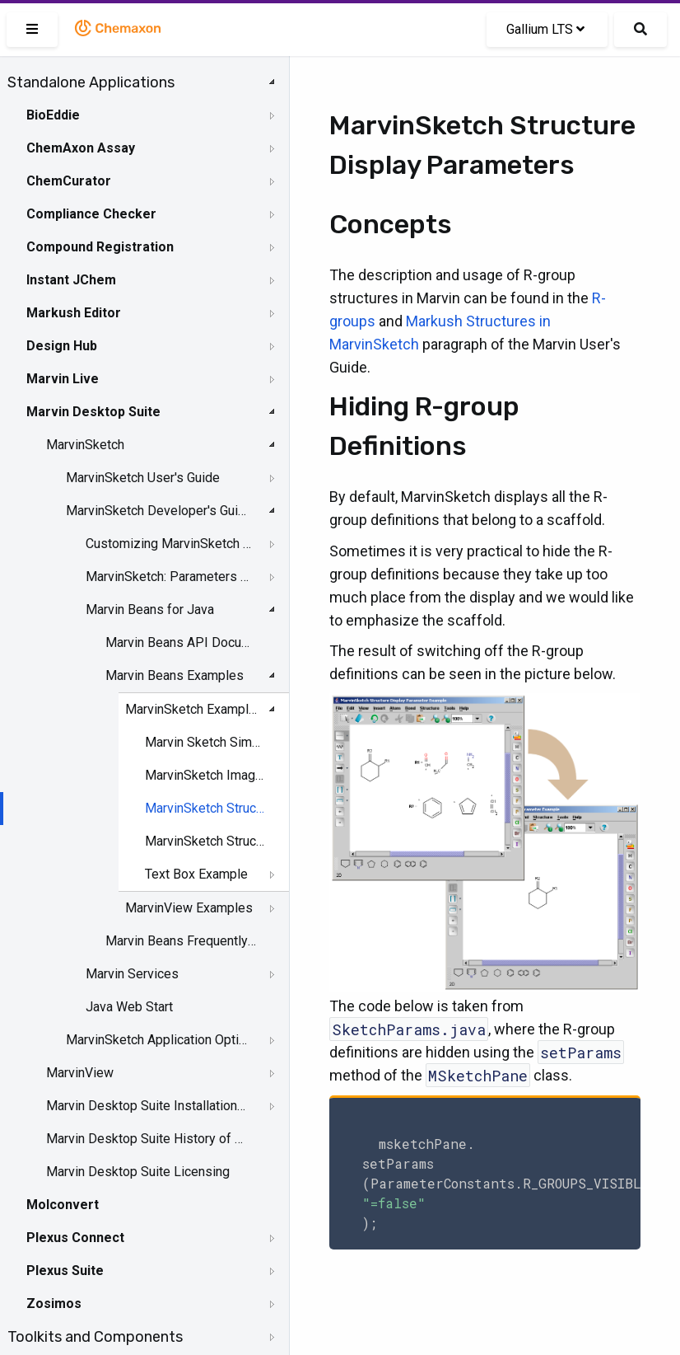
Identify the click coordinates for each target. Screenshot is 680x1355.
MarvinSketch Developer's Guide (157, 510)
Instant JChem (71, 280)
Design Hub (61, 346)
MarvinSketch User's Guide (143, 477)
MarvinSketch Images (205, 775)
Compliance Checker (91, 214)
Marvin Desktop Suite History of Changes (145, 1138)
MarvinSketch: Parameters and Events (170, 576)
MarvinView (80, 1073)
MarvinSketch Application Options (157, 1040)
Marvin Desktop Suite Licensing (138, 1171)
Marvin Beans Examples (174, 675)
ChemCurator (68, 181)
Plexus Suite (65, 1270)
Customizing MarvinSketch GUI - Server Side (170, 543)
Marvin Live (62, 379)
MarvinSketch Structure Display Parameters (205, 808)
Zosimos (54, 1303)
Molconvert (62, 1204)
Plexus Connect (75, 1237)
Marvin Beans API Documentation (181, 642)
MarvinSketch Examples (193, 709)
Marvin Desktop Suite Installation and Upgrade (145, 1106)
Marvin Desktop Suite (93, 412)
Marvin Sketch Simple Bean (205, 742)
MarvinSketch (85, 444)
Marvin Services (132, 974)
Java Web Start (129, 1007)
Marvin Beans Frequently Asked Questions (181, 941)
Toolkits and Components (95, 1337)
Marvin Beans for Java (150, 609)
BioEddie (53, 115)
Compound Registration (100, 247)
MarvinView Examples (189, 908)
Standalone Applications (91, 82)
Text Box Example (196, 874)
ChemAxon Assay (80, 148)
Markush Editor (73, 313)
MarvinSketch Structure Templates (205, 841)
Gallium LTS (545, 29)
